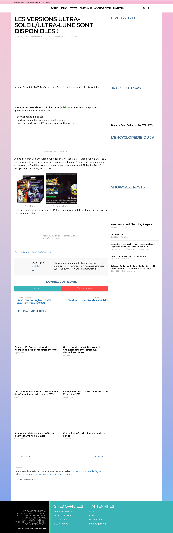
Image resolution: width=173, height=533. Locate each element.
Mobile (47, 2)
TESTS (73, 8)
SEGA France (61, 523)
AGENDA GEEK (102, 8)
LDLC (92, 515)
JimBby (20, 37)
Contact (42, 528)
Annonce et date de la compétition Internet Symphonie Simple (34, 434)
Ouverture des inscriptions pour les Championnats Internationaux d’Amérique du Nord (82, 350)
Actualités (125, 249)
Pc (150, 249)
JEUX (63, 8)
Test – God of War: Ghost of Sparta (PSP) (129, 256)
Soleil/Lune (66, 107)
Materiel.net (95, 519)
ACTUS (54, 8)
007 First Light (117, 234)
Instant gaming (97, 523)
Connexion (100, 456)
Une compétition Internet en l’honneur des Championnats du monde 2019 (36, 393)
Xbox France (60, 519)
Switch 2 (125, 271)
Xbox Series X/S (144, 249)
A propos (34, 528)
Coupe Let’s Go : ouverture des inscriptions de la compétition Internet (35, 348)
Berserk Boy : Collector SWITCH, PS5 (132, 125)
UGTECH (118, 8)
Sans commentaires (58, 37)
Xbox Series (30, 2)
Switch (37, 2)
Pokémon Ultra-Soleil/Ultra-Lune (35, 252)
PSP (127, 259)
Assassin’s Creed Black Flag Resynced (132, 224)
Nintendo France (63, 511)
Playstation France (64, 515)
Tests (124, 259)
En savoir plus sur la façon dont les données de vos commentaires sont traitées (58, 472)
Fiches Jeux (124, 227)
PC (43, 2)
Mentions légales (22, 528)
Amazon (93, 511)
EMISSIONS (85, 8)
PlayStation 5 (19, 2)
